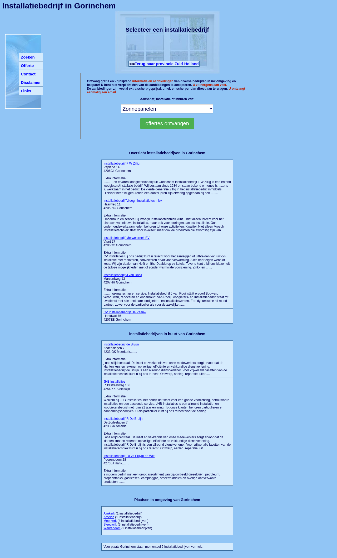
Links (26, 91)
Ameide (108, 517)
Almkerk (109, 513)
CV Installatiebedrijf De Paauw (124, 312)
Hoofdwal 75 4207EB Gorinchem (124, 315)
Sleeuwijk (110, 524)
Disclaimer (31, 82)
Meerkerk (110, 521)
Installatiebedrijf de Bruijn (121, 344)
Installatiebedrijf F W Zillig (121, 163)
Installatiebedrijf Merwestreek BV (126, 238)
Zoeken (28, 57)
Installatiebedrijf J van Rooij (122, 275)
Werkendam (111, 528)
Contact (28, 74)
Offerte (27, 65)
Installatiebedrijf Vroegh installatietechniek (132, 201)
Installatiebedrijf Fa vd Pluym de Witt (129, 456)
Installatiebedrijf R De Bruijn (122, 419)
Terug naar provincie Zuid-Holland (167, 63)
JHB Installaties (114, 381)
